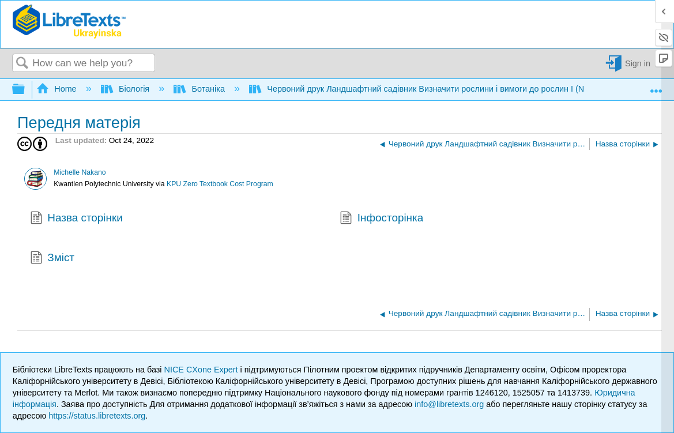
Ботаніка (200, 88)
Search (22, 64)
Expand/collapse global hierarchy (26, 89)
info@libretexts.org (449, 404)
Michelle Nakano (80, 172)
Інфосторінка (381, 219)
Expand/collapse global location (656, 86)
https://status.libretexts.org (96, 415)
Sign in (637, 63)
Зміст (52, 259)
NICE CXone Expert (202, 369)
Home (57, 88)
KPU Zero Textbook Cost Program (220, 184)
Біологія (126, 88)
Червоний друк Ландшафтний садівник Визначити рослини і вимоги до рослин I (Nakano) (430, 88)
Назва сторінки (76, 219)
